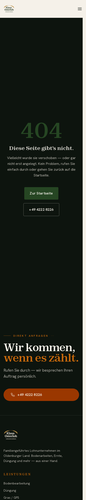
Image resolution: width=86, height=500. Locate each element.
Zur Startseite (41, 193)
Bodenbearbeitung (17, 483)
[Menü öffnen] (79, 9)
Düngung (10, 490)
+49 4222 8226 (41, 209)
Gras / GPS (11, 498)
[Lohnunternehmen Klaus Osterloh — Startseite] (9, 9)
